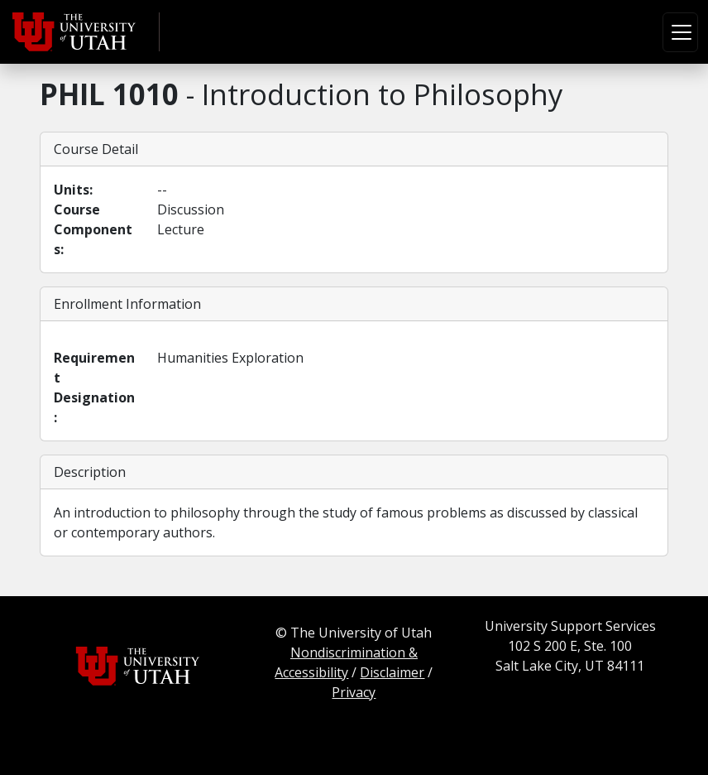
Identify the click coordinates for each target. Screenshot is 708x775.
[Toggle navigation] (680, 32)
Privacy (354, 692)
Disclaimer (392, 672)
